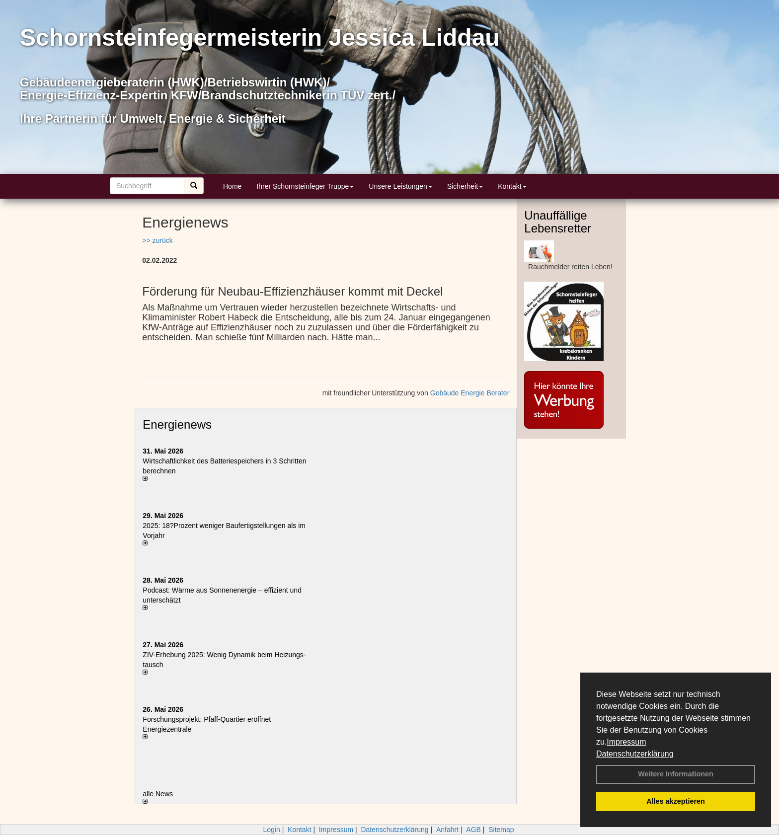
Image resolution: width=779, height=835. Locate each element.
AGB (473, 830)
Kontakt (512, 186)
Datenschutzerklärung (635, 754)
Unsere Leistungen (400, 186)
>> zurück (157, 240)
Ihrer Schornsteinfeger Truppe (305, 186)
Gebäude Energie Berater (470, 393)
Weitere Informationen (675, 774)
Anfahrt (447, 830)
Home (232, 186)
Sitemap (501, 830)
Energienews (177, 424)
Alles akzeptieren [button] (675, 801)
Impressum (626, 742)
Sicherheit (465, 186)
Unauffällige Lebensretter (557, 222)
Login (271, 830)
